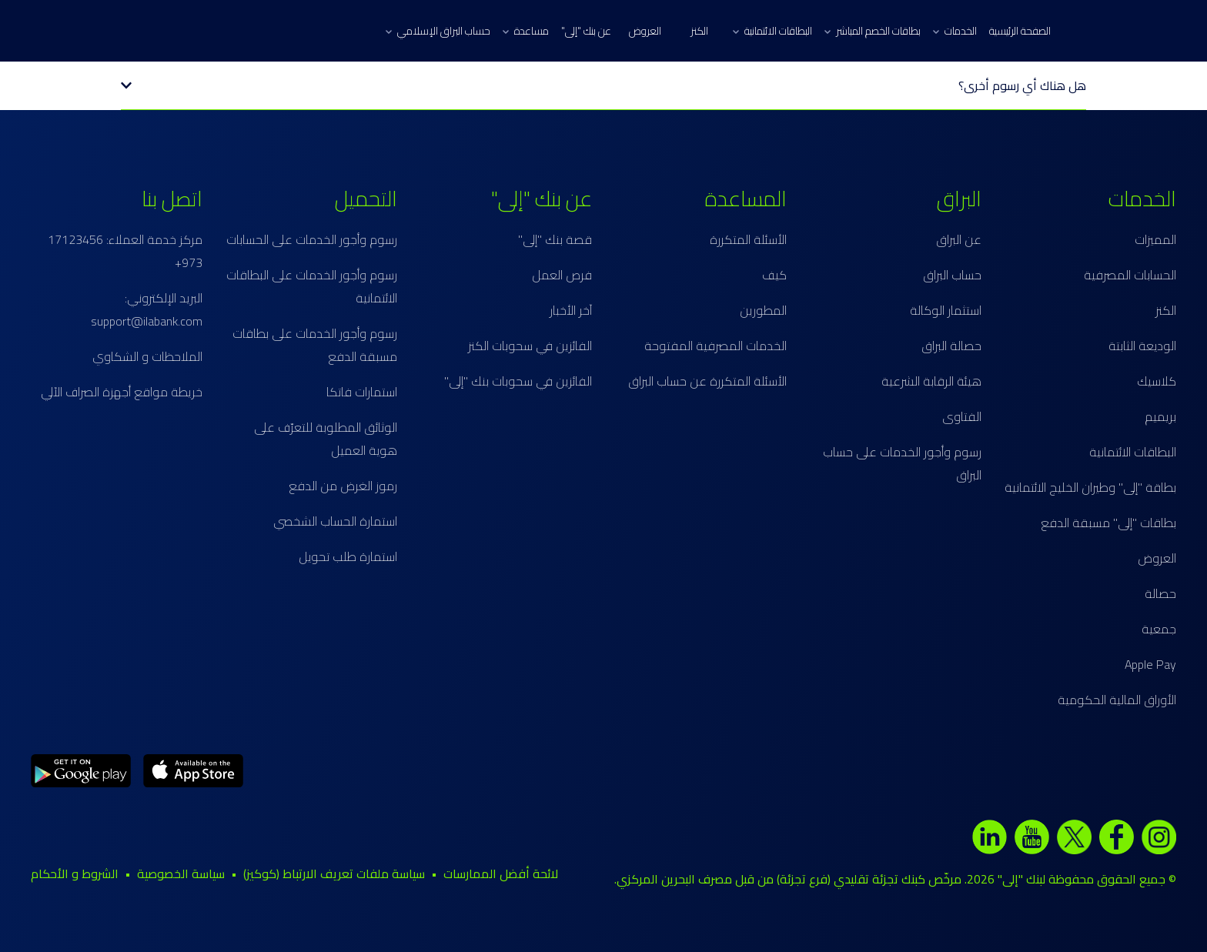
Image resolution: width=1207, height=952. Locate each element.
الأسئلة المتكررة (748, 239)
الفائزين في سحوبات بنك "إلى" (518, 380)
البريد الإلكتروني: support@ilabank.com (146, 309)
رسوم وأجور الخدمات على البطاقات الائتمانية (311, 286)
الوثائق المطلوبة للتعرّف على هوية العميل (325, 439)
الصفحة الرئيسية (1020, 31)
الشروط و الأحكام (75, 873)
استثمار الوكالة (945, 310)
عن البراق (958, 239)
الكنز (699, 31)
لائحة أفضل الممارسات (500, 873)
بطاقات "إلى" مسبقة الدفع (1108, 522)
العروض (645, 31)
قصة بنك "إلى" (555, 239)
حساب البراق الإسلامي (438, 31)
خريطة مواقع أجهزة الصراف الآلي (121, 391)
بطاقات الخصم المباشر (872, 31)
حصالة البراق (951, 345)
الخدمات (955, 31)
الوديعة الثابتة (1142, 345)
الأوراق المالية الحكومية (1117, 699)
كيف (774, 274)
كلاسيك (1156, 380)
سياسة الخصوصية (181, 873)
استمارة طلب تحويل (348, 556)
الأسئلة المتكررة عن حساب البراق (707, 380)
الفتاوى (961, 416)
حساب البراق (952, 274)
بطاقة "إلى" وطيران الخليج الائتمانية (1090, 487)
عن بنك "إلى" (586, 31)
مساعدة (526, 31)
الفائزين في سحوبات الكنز (530, 345)
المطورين (763, 310)
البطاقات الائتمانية (772, 31)
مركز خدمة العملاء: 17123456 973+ (125, 251)
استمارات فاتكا (361, 391)
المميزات (1155, 239)
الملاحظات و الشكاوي (147, 356)
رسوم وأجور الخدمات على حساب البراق (902, 463)
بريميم (1160, 416)
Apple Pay (1150, 664)
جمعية (1159, 628)
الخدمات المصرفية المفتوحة (715, 345)
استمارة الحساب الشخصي (335, 521)
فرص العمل (562, 274)
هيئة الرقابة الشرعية (931, 380)
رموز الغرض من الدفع (343, 485)
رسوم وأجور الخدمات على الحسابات (311, 239)
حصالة (1160, 593)
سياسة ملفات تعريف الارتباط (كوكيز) (334, 873)
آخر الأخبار (571, 310)
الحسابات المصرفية (1130, 274)
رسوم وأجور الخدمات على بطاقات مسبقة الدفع (314, 345)
